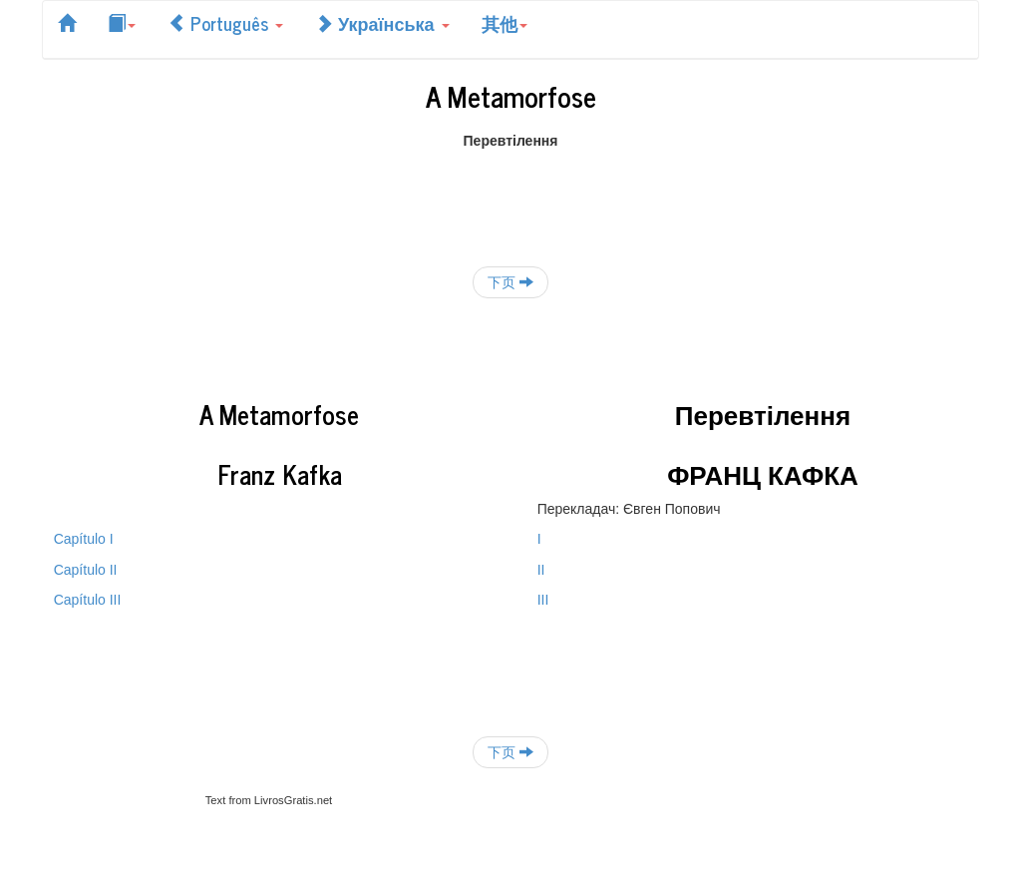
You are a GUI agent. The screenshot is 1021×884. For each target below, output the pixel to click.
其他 (504, 23)
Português (225, 23)
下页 (510, 281)
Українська (382, 23)
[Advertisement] (510, 195)
